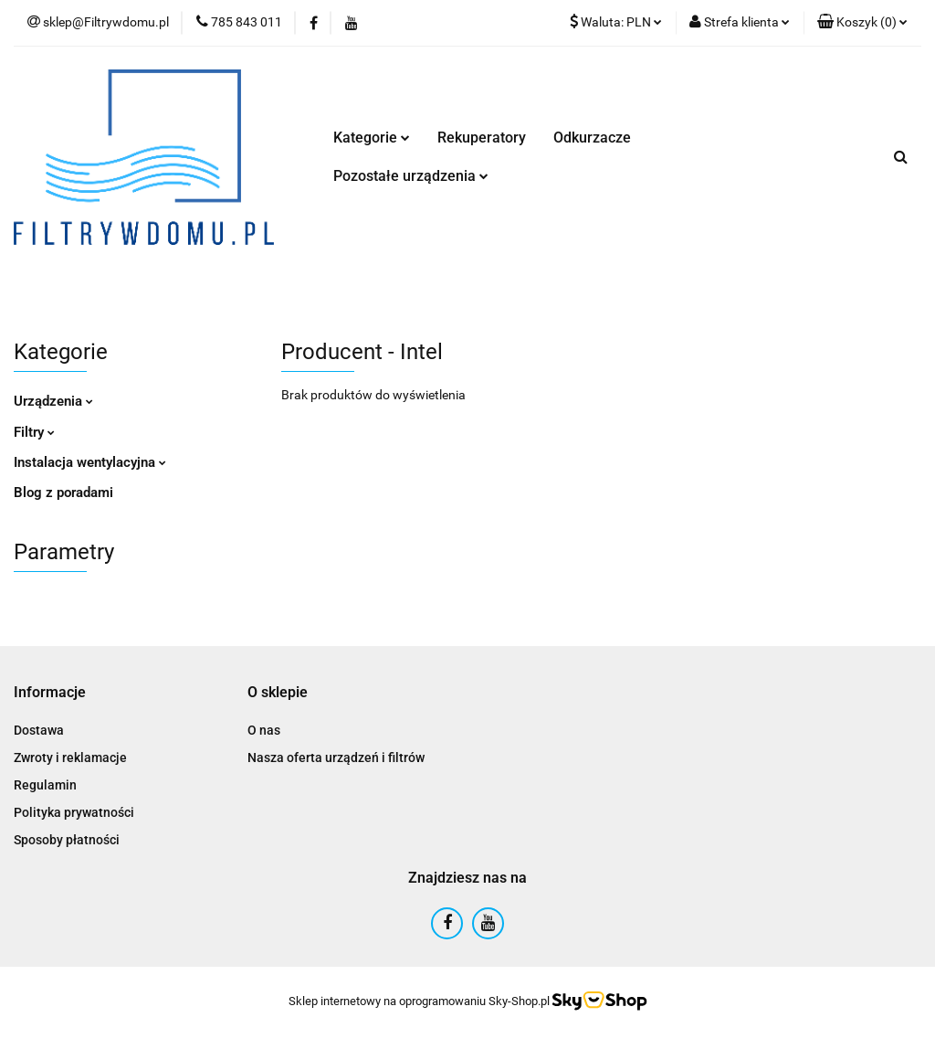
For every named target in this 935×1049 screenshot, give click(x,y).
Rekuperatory (481, 137)
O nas (263, 730)
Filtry (34, 432)
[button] (862, 23)
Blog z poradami (63, 492)
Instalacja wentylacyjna (90, 462)
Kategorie (371, 137)
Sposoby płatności (67, 839)
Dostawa (39, 730)
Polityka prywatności (74, 812)
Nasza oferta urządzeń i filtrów (336, 757)
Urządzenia (53, 401)
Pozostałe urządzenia (411, 176)
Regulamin (45, 785)
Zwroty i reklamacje (70, 757)
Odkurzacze (592, 137)
